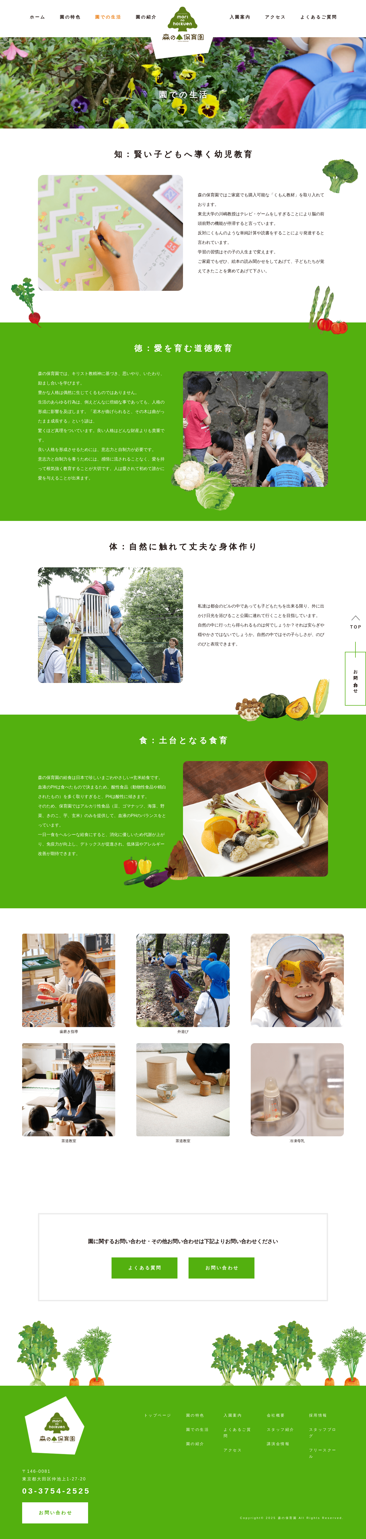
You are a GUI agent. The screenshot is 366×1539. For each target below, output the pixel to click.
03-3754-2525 (56, 1490)
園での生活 (108, 17)
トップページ (158, 1415)
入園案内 (240, 17)
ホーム (38, 17)
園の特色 (70, 17)
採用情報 (318, 1415)
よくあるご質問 (318, 17)
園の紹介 (146, 17)
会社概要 (276, 1415)
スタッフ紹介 (281, 1429)
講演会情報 (278, 1444)
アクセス (275, 17)
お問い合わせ (355, 679)
